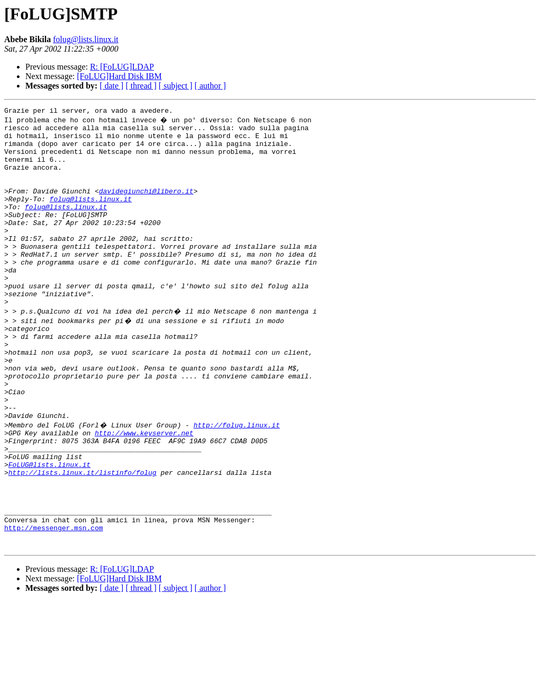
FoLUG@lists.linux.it (49, 529)
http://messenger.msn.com (53, 605)
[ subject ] (175, 85)
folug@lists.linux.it (85, 39)
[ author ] (210, 85)
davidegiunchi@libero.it (146, 206)
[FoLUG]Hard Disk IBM (119, 76)
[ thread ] (141, 85)
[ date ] (111, 85)
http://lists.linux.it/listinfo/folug (82, 538)
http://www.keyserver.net (144, 491)
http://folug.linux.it (237, 481)
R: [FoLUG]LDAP (122, 66)
